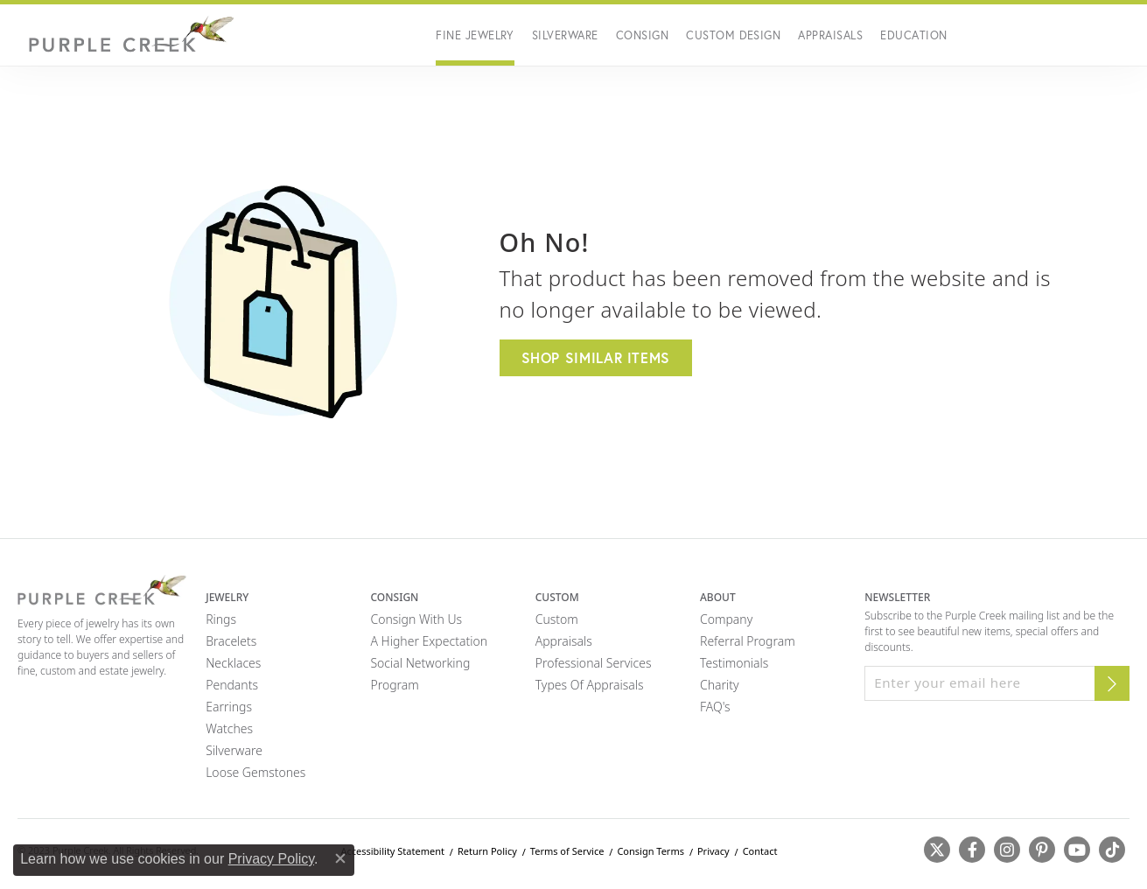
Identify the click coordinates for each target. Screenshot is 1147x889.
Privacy (713, 851)
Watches (229, 728)
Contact (760, 851)
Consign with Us (416, 619)
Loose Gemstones (255, 772)
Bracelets (231, 641)
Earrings (229, 706)
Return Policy (487, 851)
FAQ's (715, 706)
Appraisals (830, 35)
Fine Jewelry (475, 35)
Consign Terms (650, 851)
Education (913, 35)
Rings (221, 619)
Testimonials (734, 662)
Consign (642, 35)
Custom (556, 619)
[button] (1003, 35)
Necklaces (233, 662)
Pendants (232, 684)
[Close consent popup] (340, 858)
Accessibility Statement (392, 851)
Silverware (565, 35)
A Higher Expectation (428, 641)
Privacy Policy (271, 858)
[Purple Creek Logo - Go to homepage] (126, 35)
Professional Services (593, 662)
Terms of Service (567, 851)
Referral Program (747, 641)
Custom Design (733, 35)
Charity (719, 684)
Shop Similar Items (596, 357)
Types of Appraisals (589, 684)
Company (726, 619)
